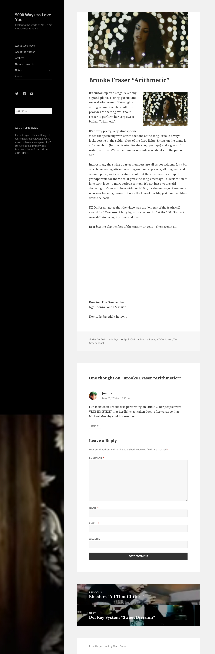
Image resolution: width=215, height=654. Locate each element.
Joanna (107, 393)
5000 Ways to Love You (33, 17)
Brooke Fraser (147, 339)
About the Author (25, 51)
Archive (19, 58)
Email (94, 523)
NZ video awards (24, 64)
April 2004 (129, 339)
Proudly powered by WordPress (107, 646)
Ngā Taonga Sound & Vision (107, 307)
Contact (19, 76)
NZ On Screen (164, 339)
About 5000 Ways (25, 45)
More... (26, 153)
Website (94, 538)
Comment (96, 458)
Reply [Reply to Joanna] (95, 426)
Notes (18, 70)
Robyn (115, 339)
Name (94, 507)
